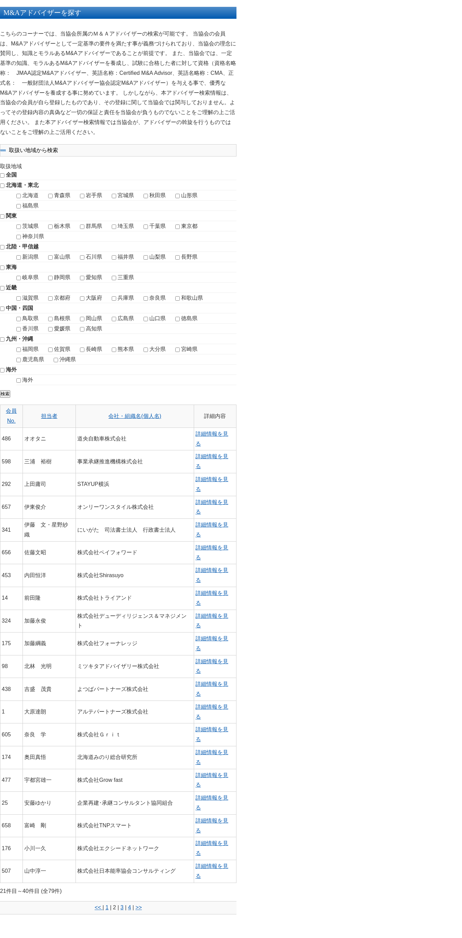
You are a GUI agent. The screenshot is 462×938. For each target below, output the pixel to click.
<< (99, 907)
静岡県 (62, 277)
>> (138, 907)
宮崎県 (189, 349)
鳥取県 (30, 318)
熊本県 (126, 349)
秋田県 (157, 195)
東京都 (189, 226)
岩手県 (94, 195)
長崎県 (94, 349)
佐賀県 (62, 349)
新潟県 (30, 257)
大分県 (157, 349)
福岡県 (30, 349)
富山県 (62, 257)
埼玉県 (126, 226)
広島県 (126, 318)
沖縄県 (67, 359)
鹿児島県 (33, 359)
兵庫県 (126, 298)
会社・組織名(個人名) (134, 416)
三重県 (126, 277)
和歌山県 (192, 298)
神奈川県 (33, 236)
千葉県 (157, 226)
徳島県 (189, 318)
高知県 (94, 328)
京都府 (62, 298)
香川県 (30, 328)
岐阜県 (30, 277)
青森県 (62, 195)
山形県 (189, 195)
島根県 (62, 318)
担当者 (49, 416)
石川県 (94, 257)
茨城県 (30, 226)
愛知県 (94, 277)
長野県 (189, 257)
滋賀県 (30, 298)
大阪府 (94, 298)
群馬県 (94, 226)
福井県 (126, 257)
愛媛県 (62, 328)
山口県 (157, 318)
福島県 (30, 205)
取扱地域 (11, 166)
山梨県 (157, 257)
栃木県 (62, 226)
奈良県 (157, 298)
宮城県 (126, 195)
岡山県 (94, 318)
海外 (27, 380)
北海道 (30, 195)
